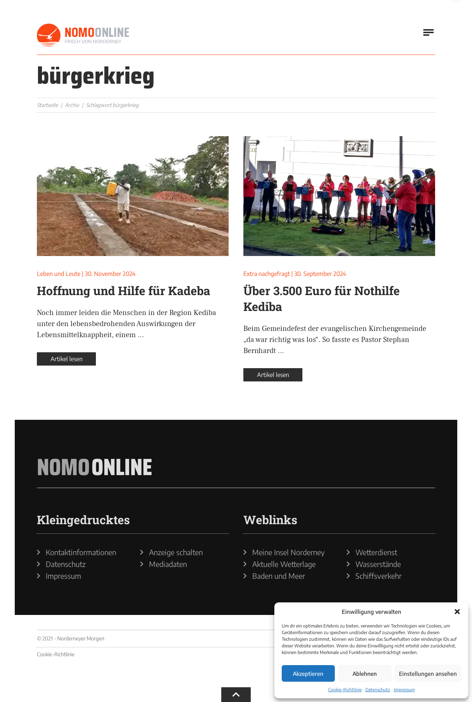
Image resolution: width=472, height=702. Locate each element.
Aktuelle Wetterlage (284, 564)
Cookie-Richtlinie (345, 689)
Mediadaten (168, 564)
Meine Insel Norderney (288, 552)
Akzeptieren (308, 673)
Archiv (72, 105)
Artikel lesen (67, 359)
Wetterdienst (376, 552)
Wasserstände (378, 564)
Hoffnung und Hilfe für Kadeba (123, 290)
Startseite (47, 105)
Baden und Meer (278, 576)
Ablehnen (365, 673)
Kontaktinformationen (81, 552)
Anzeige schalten (176, 552)
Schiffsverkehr (378, 576)
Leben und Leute (58, 273)
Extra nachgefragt (266, 273)
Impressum (404, 689)
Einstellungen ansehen (428, 673)
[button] (457, 611)
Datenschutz (377, 689)
